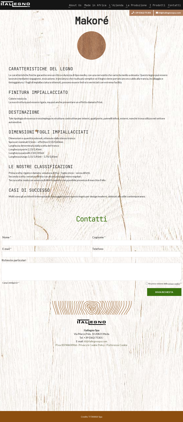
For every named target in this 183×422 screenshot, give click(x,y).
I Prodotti (157, 5)
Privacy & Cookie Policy (92, 344)
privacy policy (174, 283)
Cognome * (98, 236)
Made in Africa (95, 5)
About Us (75, 5)
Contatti (174, 5)
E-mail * (6, 248)
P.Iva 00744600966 (66, 344)
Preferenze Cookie (117, 344)
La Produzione (136, 5)
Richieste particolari (13, 259)
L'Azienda (116, 5)
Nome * (6, 236)
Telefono (97, 248)
